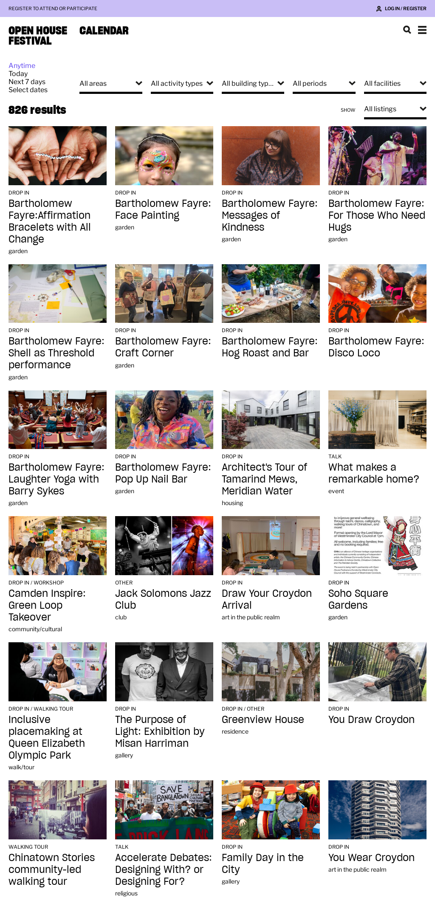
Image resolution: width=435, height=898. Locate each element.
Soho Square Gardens (358, 599)
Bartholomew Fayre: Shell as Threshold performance (56, 352)
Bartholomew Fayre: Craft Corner (163, 346)
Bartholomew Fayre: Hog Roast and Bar (270, 346)
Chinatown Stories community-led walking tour (51, 869)
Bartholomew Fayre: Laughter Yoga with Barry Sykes (56, 478)
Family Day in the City (263, 863)
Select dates (28, 90)
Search (407, 29)
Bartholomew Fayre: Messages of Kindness (270, 215)
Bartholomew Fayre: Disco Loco (376, 346)
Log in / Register (406, 8)
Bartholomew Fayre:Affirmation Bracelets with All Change (49, 221)
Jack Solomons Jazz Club (163, 599)
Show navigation (422, 29)
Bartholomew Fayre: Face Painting (163, 209)
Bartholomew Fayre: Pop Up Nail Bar (163, 473)
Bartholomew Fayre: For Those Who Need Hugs (376, 215)
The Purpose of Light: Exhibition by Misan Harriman (160, 731)
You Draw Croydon (371, 719)
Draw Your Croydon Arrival (267, 599)
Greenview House (263, 719)
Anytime (21, 66)
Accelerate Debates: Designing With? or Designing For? (163, 869)
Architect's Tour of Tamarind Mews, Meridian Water (264, 478)
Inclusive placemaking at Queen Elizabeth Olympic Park (46, 737)
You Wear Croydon (371, 857)
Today (18, 74)
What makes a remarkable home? (373, 473)
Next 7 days (26, 82)
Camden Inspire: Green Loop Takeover (47, 605)
